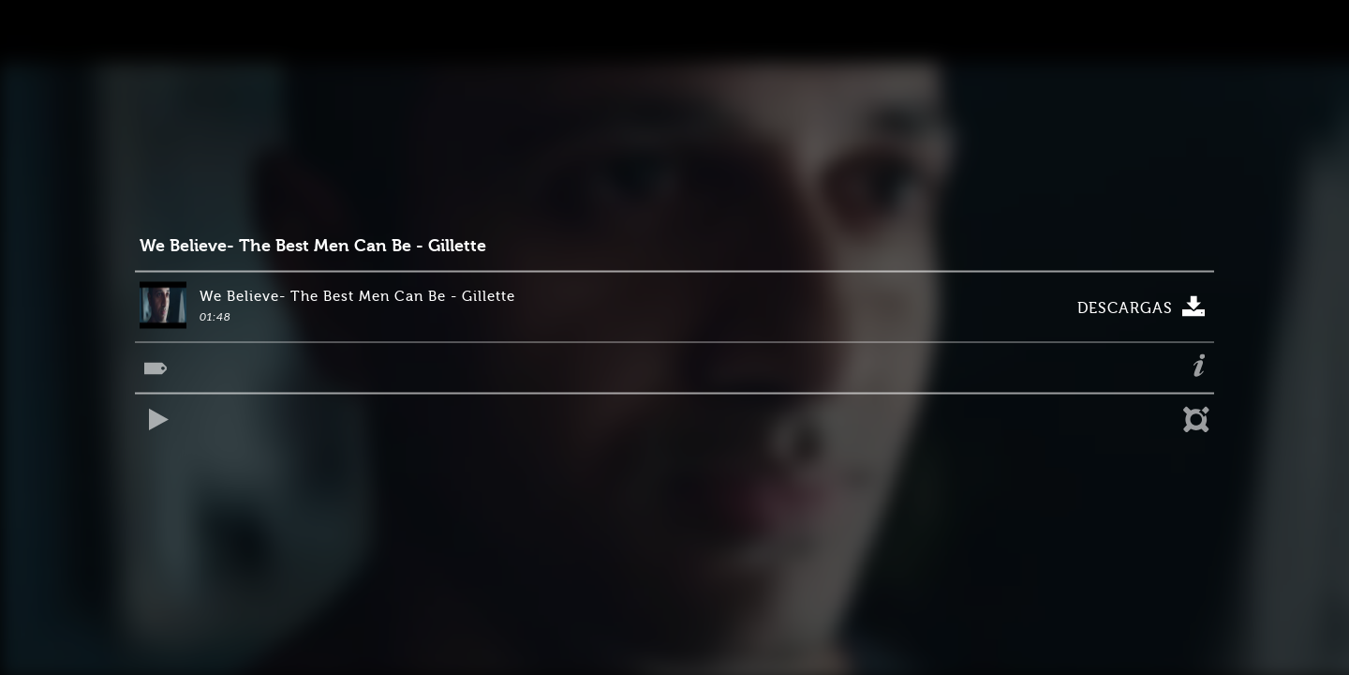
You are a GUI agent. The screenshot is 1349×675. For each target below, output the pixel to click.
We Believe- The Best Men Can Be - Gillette (313, 246)
